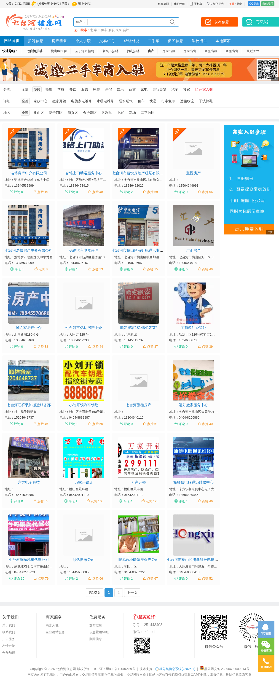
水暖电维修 (105, 101)
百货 (132, 89)
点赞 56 (207, 192)
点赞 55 (42, 501)
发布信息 (95, 625)
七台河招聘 (35, 51)
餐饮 (72, 89)
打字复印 (168, 101)
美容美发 (159, 89)
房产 (151, 51)
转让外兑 (132, 41)
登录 (239, 3)
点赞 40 (207, 424)
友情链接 (8, 646)
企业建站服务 (55, 632)
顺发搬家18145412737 (138, 328)
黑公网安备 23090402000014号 (224, 669)
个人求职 (83, 41)
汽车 (174, 89)
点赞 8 (43, 269)
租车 (141, 101)
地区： (8, 113)
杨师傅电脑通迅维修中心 (193, 482)
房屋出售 (189, 51)
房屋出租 (168, 51)
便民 (37, 89)
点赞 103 (97, 501)
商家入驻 (206, 89)
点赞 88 (42, 346)
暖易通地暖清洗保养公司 (138, 560)
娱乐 (120, 89)
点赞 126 (152, 501)
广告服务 (8, 639)
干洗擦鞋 (206, 101)
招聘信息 (35, 41)
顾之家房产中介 (29, 328)
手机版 (196, 3)
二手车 (154, 41)
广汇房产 (193, 250)
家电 (144, 89)
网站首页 (12, 41)
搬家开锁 (59, 101)
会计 (126, 30)
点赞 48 (97, 192)
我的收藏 (179, 3)
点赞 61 (152, 424)
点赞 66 (97, 578)
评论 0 (18, 192)
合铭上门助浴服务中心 (83, 173)
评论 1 (73, 269)
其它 (186, 89)
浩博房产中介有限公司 (29, 173)
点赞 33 (97, 269)
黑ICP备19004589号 (120, 669)
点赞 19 (42, 192)
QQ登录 (254, 3)
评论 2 (128, 192)
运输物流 (187, 101)
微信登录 (267, 3)
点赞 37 (152, 346)
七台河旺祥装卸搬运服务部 (29, 405)
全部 (25, 89)
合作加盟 (8, 652)
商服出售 (231, 51)
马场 (132, 113)
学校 (60, 89)
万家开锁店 (84, 482)
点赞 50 (97, 424)
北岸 (93, 30)
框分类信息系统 (175, 669)
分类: (7, 89)
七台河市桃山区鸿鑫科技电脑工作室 (196, 560)
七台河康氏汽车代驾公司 (29, 560)
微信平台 (218, 3)
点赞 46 (42, 424)
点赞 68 (152, 192)
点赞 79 (43, 578)
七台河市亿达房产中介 (83, 328)
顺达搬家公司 (84, 560)
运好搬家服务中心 (193, 405)
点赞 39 (207, 346)
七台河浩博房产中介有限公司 (29, 250)
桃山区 (39, 113)
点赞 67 (152, 578)
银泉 (118, 30)
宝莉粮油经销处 (193, 328)
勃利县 (107, 113)
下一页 (132, 593)
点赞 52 (207, 578)
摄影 (49, 89)
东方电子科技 (29, 482)
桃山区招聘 (59, 51)
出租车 (102, 30)
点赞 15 (152, 269)
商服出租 (210, 51)
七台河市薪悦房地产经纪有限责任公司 (143, 173)
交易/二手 (107, 41)
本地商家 (223, 41)
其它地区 (148, 113)
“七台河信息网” (66, 669)
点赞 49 (207, 269)
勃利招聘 (133, 51)
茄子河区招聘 (84, 51)
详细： (8, 101)
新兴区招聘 (110, 51)
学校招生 (199, 41)
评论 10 (18, 578)
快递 (153, 101)
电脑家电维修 (81, 101)
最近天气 (253, 51)
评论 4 (127, 501)
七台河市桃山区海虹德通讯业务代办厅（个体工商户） (156, 250)
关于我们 (8, 625)
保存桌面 (163, 3)
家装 (96, 89)
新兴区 (73, 113)
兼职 (111, 30)
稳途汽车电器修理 (83, 250)
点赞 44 (97, 346)
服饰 (84, 89)
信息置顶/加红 (99, 632)
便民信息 (175, 41)
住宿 (108, 89)
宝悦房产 (193, 173)
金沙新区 (90, 113)
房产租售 (59, 41)
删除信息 (95, 639)
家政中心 (40, 101)
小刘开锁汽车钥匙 (83, 405)
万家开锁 (138, 482)
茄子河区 (56, 113)
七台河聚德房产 (138, 405)
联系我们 (8, 632)
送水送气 (126, 101)
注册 (231, 3)
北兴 (120, 113)
